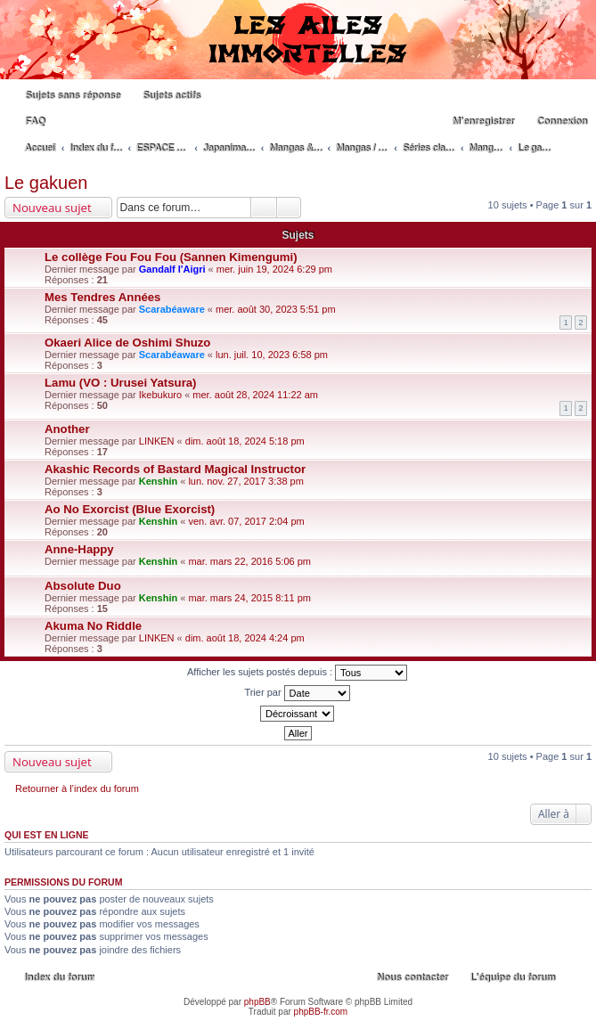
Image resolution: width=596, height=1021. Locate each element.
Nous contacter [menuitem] (412, 977)
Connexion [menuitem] (561, 121)
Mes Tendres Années (102, 297)
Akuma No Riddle (93, 626)
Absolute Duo (83, 585)
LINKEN (157, 441)
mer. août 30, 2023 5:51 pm (276, 309)
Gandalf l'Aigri (172, 269)
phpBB (257, 1002)
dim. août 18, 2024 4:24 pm (245, 638)
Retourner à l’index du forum (77, 788)
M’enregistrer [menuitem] (483, 121)
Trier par (296, 693)
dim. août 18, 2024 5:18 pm (245, 441)
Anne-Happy (79, 549)
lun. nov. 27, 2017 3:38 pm (245, 481)
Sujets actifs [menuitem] (171, 95)
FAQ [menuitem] (35, 121)
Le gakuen (45, 182)
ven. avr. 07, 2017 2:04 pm (246, 521)
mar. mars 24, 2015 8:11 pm (249, 597)
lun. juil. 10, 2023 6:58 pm (272, 354)
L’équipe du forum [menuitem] (512, 977)
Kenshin (158, 481)
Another (67, 429)
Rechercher (263, 207)
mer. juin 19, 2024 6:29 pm (274, 269)
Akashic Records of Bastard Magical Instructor (175, 469)
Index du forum (59, 977)
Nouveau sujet (52, 208)
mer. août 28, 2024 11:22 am (255, 394)
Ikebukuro (160, 394)
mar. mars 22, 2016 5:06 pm (249, 561)
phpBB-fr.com (321, 1012)
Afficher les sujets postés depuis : (297, 673)
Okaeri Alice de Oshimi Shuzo (127, 342)
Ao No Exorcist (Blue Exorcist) (130, 509)
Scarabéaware (172, 309)
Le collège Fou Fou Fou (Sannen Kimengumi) (171, 257)
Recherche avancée (289, 207)
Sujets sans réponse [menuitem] (72, 95)
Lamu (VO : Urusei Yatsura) (121, 382)
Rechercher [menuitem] (581, 150)
